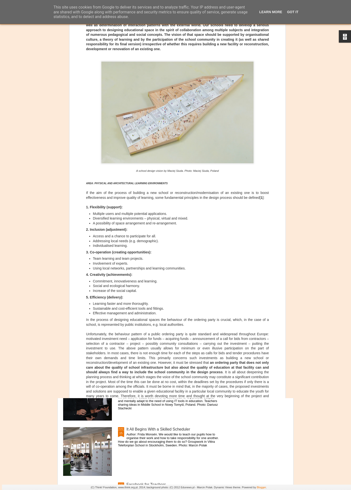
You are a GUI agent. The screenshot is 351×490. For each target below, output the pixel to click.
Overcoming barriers (144, 374)
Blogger (261, 487)
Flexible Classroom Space (149, 319)
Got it (293, 12)
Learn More (270, 12)
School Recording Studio (148, 263)
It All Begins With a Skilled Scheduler (158, 429)
